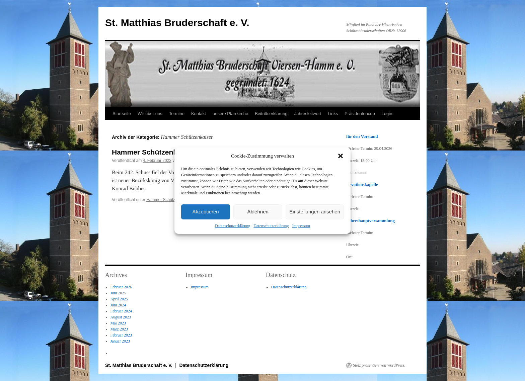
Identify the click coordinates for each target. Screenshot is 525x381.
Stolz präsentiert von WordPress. (379, 365)
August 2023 (120, 317)
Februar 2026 (121, 287)
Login (387, 113)
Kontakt (198, 113)
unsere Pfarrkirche (230, 113)
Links (333, 113)
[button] (340, 156)
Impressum (301, 225)
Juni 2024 (118, 305)
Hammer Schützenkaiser (168, 199)
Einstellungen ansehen (314, 211)
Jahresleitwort (307, 113)
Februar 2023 (121, 335)
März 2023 (119, 329)
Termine (176, 113)
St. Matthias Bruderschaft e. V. (177, 22)
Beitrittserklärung (271, 113)
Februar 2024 (121, 311)
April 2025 (119, 299)
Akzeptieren (205, 211)
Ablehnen (257, 211)
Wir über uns (150, 113)
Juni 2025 (118, 293)
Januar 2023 (120, 341)
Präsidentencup (360, 113)
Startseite (121, 113)
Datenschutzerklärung (232, 225)
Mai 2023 (118, 323)
